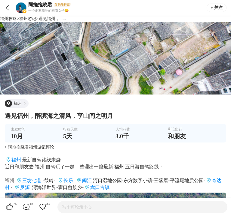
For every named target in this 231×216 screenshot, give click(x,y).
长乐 (68, 180)
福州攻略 (8, 18)
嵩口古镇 (99, 187)
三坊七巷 (32, 180)
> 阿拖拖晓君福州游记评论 (29, 147)
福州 (16, 159)
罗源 (25, 187)
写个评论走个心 (77, 207)
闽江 (87, 180)
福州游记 (27, 18)
